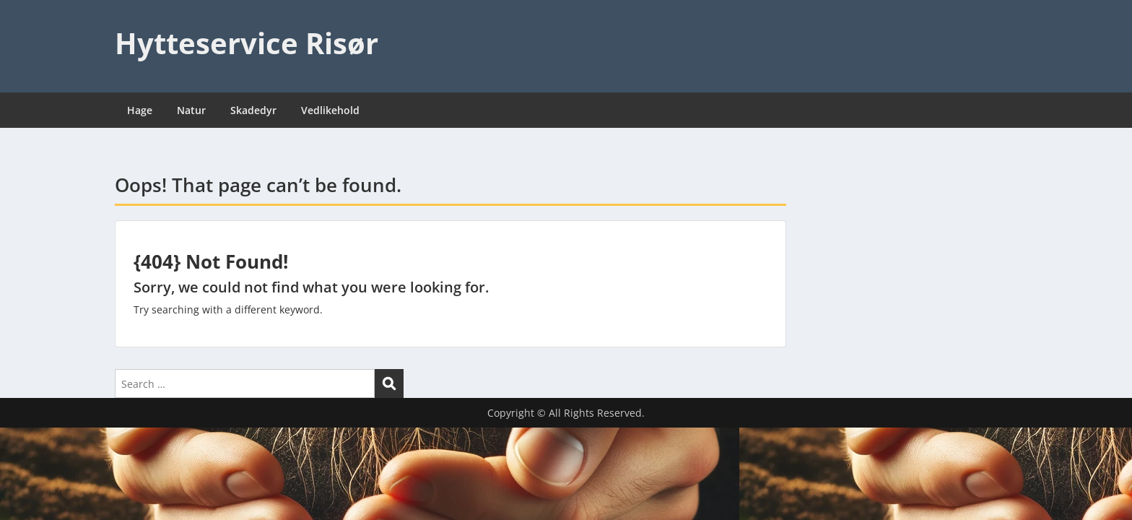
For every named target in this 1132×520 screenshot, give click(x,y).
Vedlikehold (330, 110)
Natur (191, 110)
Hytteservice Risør (246, 43)
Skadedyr (253, 110)
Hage (139, 110)
